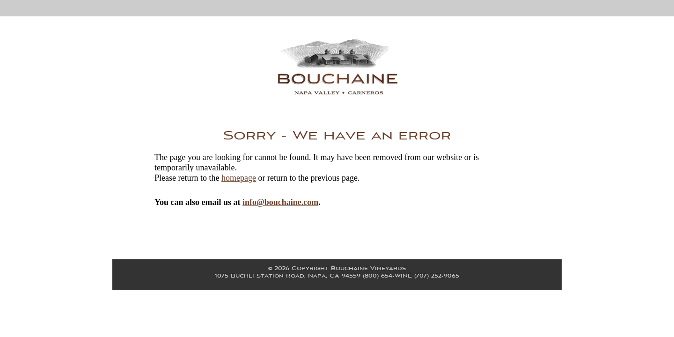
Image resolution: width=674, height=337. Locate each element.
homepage (238, 178)
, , (337, 276)
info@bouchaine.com (280, 202)
